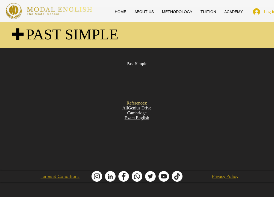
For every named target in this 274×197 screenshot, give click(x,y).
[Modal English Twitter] (150, 176)
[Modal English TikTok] (177, 176)
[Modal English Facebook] (123, 176)
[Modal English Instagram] (97, 176)
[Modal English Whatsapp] (137, 176)
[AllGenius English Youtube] (163, 176)
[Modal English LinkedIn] (110, 176)
